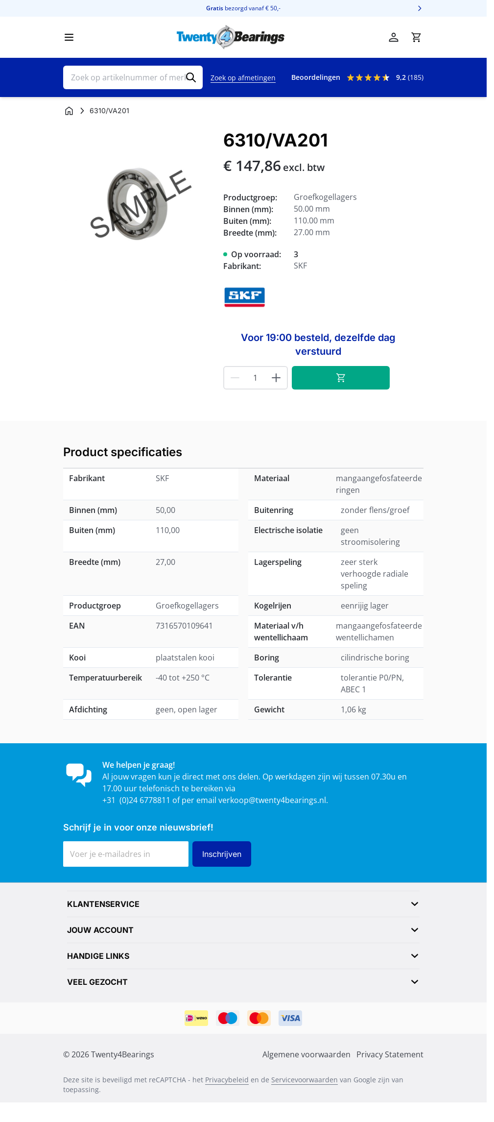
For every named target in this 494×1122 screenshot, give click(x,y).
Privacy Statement (389, 1054)
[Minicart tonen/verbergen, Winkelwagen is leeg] (416, 37)
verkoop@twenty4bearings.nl (272, 800)
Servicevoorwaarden (304, 1079)
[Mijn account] (393, 37)
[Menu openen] (69, 37)
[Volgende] (419, 8)
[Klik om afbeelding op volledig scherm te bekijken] (138, 205)
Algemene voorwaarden (306, 1054)
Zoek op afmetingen (243, 77)
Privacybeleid (227, 1079)
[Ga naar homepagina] (69, 111)
